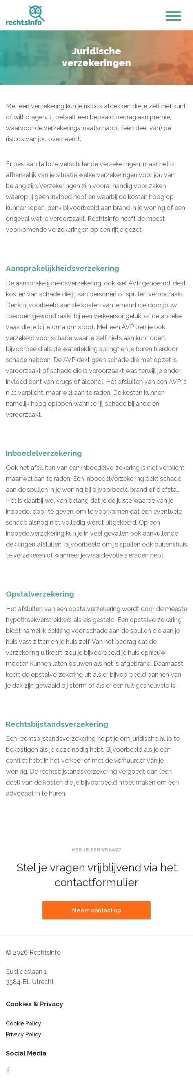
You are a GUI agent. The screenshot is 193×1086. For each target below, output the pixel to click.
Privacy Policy (23, 1034)
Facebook (8, 1070)
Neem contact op (96, 910)
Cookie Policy (23, 1023)
